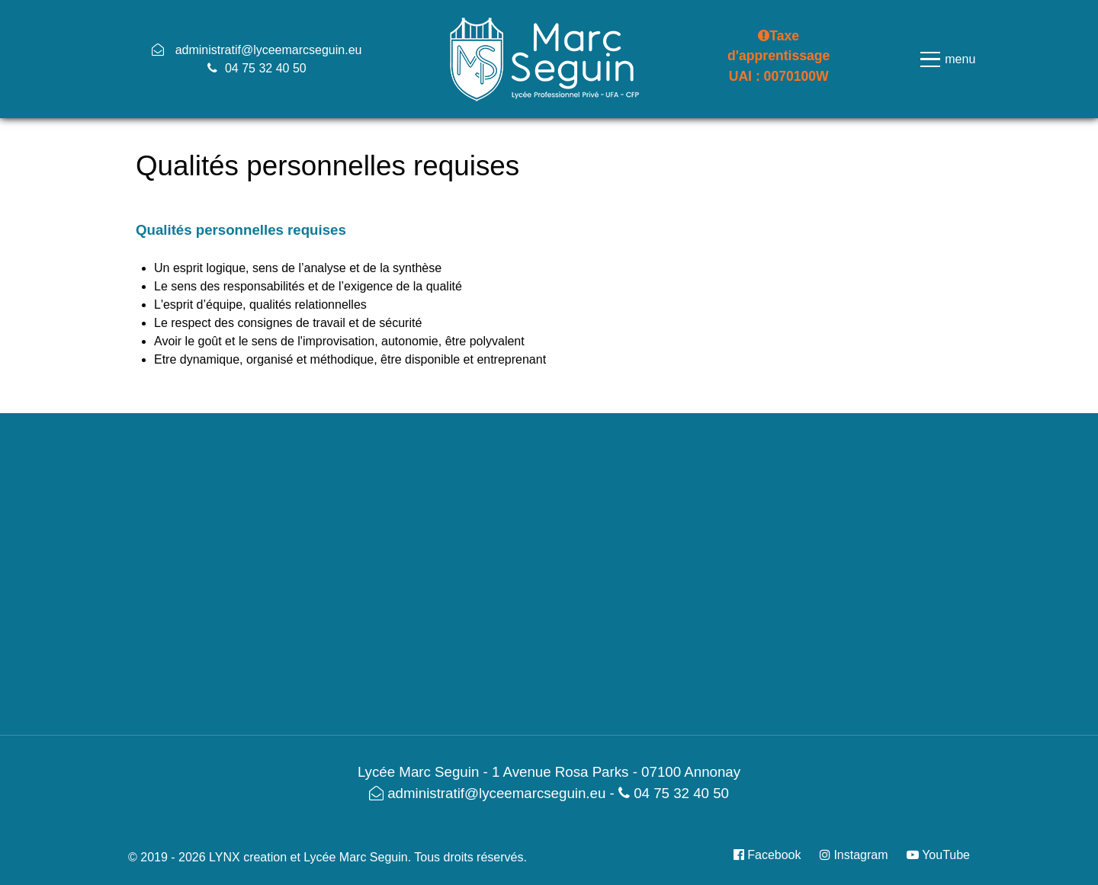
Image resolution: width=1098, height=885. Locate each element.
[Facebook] (773, 854)
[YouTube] (934, 854)
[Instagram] (855, 854)
